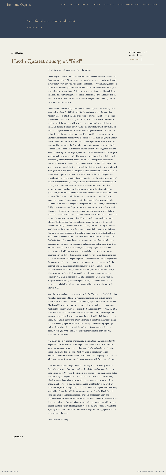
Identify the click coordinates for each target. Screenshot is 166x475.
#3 (130, 52)
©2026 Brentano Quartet (10, 471)
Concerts (96, 5)
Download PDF (135, 60)
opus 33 (132, 55)
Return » (17, 436)
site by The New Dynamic (145, 471)
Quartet (139, 55)
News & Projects (150, 5)
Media (120, 5)
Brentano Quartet (19, 4)
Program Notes (133, 5)
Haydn (139, 52)
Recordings (109, 5)
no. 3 (145, 52)
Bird (133, 52)
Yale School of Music (79, 5)
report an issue (159, 471)
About (63, 5)
